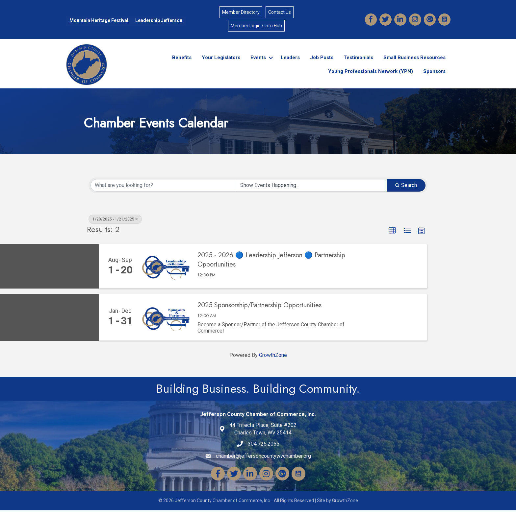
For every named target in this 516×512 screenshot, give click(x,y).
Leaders (290, 58)
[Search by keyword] (163, 186)
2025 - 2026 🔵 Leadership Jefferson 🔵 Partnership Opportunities (271, 261)
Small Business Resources (414, 58)
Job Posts (321, 58)
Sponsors (434, 72)
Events (258, 58)
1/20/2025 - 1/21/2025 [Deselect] (115, 220)
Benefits (182, 58)
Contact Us (279, 12)
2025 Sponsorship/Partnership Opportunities (259, 307)
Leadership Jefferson (158, 21)
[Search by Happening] (311, 186)
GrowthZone (273, 357)
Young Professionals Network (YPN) (370, 72)
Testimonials (358, 58)
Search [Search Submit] (406, 186)
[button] (392, 232)
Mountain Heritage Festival (98, 21)
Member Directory (241, 12)
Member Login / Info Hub (256, 26)
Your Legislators (221, 58)
